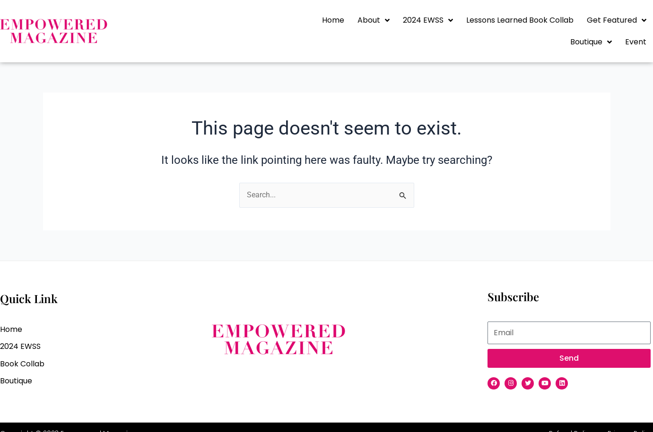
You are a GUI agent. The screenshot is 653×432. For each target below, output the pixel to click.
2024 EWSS (428, 20)
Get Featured (616, 20)
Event (635, 41)
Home (333, 20)
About (373, 20)
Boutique (591, 42)
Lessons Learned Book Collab (520, 20)
